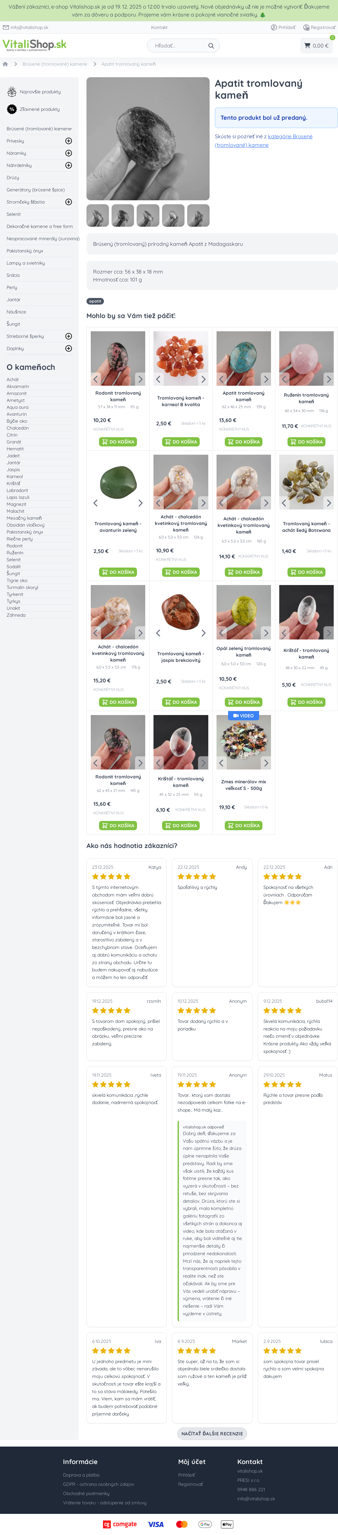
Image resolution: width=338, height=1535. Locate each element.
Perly (12, 287)
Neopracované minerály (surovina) (43, 239)
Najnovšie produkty (34, 91)
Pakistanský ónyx (25, 251)
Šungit (13, 324)
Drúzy (13, 177)
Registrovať (319, 27)
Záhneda (16, 615)
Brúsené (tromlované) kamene (39, 129)
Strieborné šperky (25, 336)
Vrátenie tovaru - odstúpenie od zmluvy (105, 1503)
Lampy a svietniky (26, 263)
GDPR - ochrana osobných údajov (98, 1484)
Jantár (13, 300)
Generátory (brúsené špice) (36, 190)
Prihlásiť (283, 27)
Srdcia (13, 275)
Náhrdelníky (19, 165)
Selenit (14, 214)
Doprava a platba (81, 1475)
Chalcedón (18, 428)
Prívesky (15, 141)
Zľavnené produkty (33, 109)
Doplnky (15, 348)
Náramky (16, 153)
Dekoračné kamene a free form (40, 226)
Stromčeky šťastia (26, 202)
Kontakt (159, 27)
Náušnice (16, 312)
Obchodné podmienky (86, 1493)
